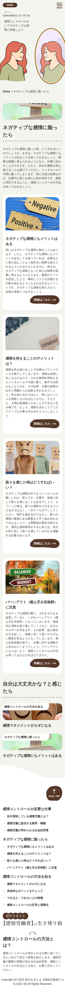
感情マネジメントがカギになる (27, 725)
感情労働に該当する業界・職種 (26, 823)
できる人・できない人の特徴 (25, 898)
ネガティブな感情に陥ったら (25, 839)
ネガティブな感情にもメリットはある (32, 241)
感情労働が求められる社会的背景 (28, 830)
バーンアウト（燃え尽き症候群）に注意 (32, 604)
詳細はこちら (42, 299)
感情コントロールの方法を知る (27, 876)
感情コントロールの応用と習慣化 (28, 905)
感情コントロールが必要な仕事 (27, 809)
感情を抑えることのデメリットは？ (30, 361)
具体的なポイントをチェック (25, 891)
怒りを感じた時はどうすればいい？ (30, 485)
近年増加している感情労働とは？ (28, 816)
